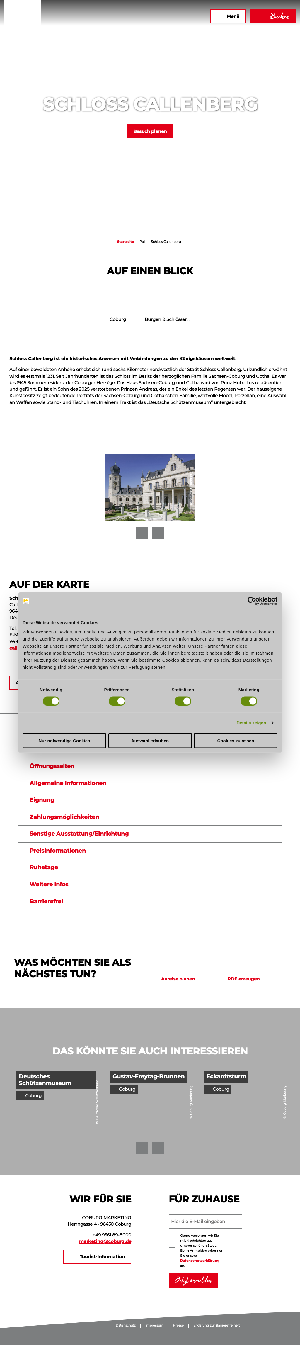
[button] (142, 16)
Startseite (125, 242)
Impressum (154, 1325)
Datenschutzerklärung (199, 1260)
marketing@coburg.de (105, 1241)
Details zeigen (251, 722)
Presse (178, 1325)
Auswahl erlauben (150, 740)
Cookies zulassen (235, 740)
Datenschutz (126, 1325)
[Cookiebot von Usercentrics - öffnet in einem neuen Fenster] (251, 601)
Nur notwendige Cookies (64, 740)
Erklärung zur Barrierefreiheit (216, 1325)
